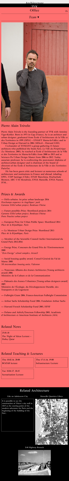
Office (34, 10)
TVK (34, 6)
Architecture (35, 3)
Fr (66, 11)
